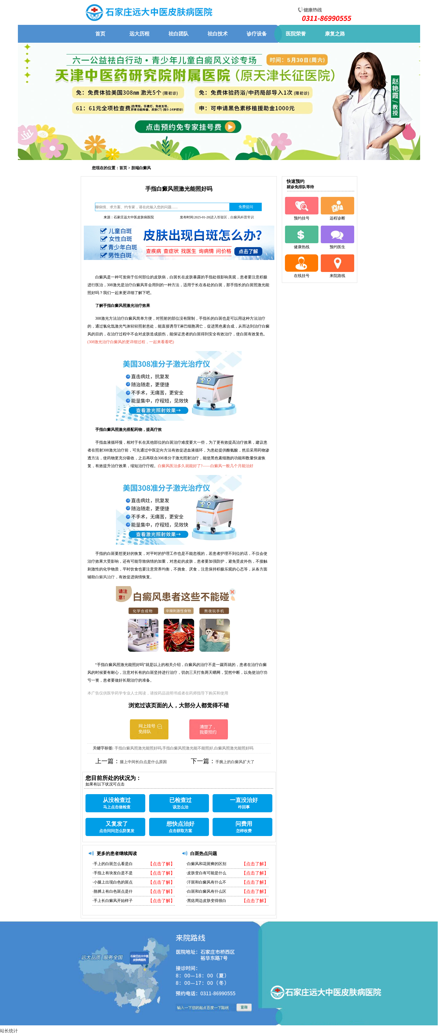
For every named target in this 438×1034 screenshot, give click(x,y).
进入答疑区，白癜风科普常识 (232, 217)
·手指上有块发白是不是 (112, 873)
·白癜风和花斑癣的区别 (206, 864)
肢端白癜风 (141, 168)
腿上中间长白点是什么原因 (143, 762)
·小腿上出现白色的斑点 (112, 882)
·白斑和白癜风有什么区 (206, 891)
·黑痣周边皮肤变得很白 (206, 901)
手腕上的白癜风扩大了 (234, 762)
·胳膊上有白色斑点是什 (112, 891)
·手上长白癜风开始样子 (112, 901)
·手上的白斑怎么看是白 (112, 864)
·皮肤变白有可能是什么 (206, 873)
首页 (123, 168)
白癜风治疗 (105, 577)
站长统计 (9, 1030)
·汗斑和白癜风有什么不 (206, 882)
